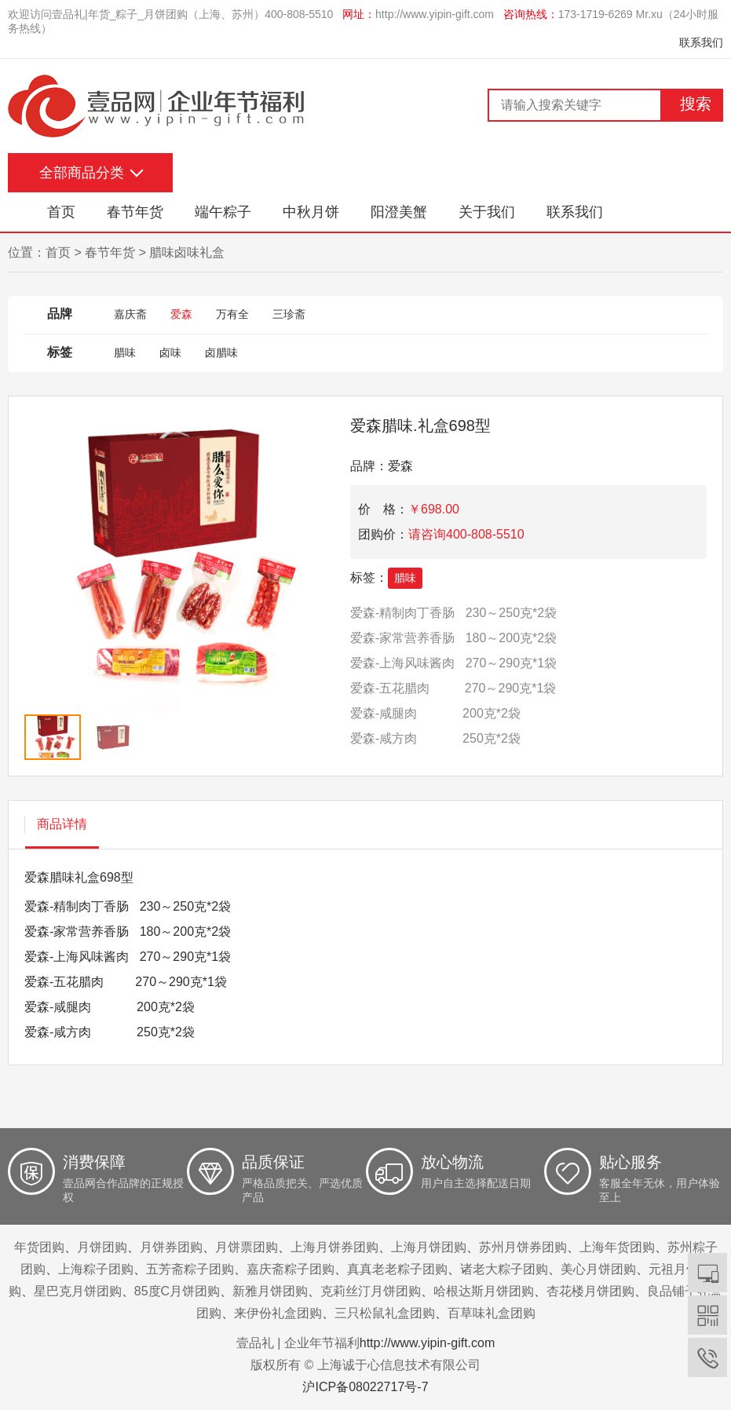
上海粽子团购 (95, 1269)
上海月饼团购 (428, 1247)
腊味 (125, 352)
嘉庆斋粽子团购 (290, 1269)
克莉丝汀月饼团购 (370, 1291)
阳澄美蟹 (399, 212)
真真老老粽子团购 (397, 1269)
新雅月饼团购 (270, 1291)
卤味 (170, 352)
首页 (61, 212)
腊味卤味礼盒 (187, 252)
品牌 (59, 313)
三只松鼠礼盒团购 (384, 1313)
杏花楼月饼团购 (590, 1291)
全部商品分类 (81, 173)
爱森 (181, 314)
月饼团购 (102, 1247)
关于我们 (487, 212)
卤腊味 (221, 352)
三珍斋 (288, 314)
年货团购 (39, 1247)
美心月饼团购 (598, 1269)
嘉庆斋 (130, 314)
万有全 (232, 314)
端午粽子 (223, 212)
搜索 (695, 103)
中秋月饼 (311, 212)
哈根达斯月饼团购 (483, 1291)
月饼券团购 (171, 1247)
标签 (59, 352)
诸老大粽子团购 (504, 1269)
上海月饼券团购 (334, 1247)
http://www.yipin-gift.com (434, 14)
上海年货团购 (617, 1247)
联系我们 (701, 42)
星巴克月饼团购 (78, 1291)
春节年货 (135, 212)
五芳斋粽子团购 (190, 1269)
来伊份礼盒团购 (278, 1313)
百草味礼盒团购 (491, 1313)
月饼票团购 (246, 1247)
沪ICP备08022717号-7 (365, 1387)
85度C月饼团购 (177, 1291)
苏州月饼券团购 (523, 1247)
